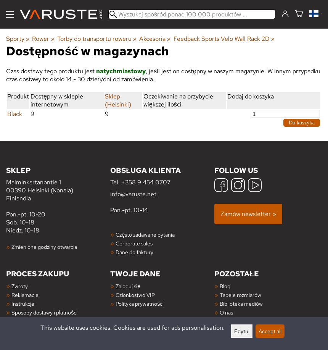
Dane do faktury (134, 252)
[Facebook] (221, 186)
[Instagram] (238, 186)
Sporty (17, 39)
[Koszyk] (299, 14)
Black (14, 114)
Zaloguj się (128, 286)
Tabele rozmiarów (240, 294)
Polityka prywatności (140, 303)
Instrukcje (22, 303)
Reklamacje (25, 294)
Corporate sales (134, 243)
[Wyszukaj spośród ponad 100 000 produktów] (191, 14)
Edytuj (241, 331)
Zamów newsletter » (248, 214)
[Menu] (10, 14)
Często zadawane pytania (145, 234)
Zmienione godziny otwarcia (44, 246)
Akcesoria (154, 39)
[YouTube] (255, 186)
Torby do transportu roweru (97, 39)
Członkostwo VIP (135, 294)
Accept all (270, 331)
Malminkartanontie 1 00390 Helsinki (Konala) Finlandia (58, 183)
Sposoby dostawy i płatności (44, 312)
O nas (226, 312)
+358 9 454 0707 (145, 182)
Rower (43, 39)
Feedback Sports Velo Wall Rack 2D (224, 39)
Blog (225, 286)
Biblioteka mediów (241, 303)
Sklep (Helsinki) (118, 100)
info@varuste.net (133, 194)
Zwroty (19, 286)
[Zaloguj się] (285, 14)
